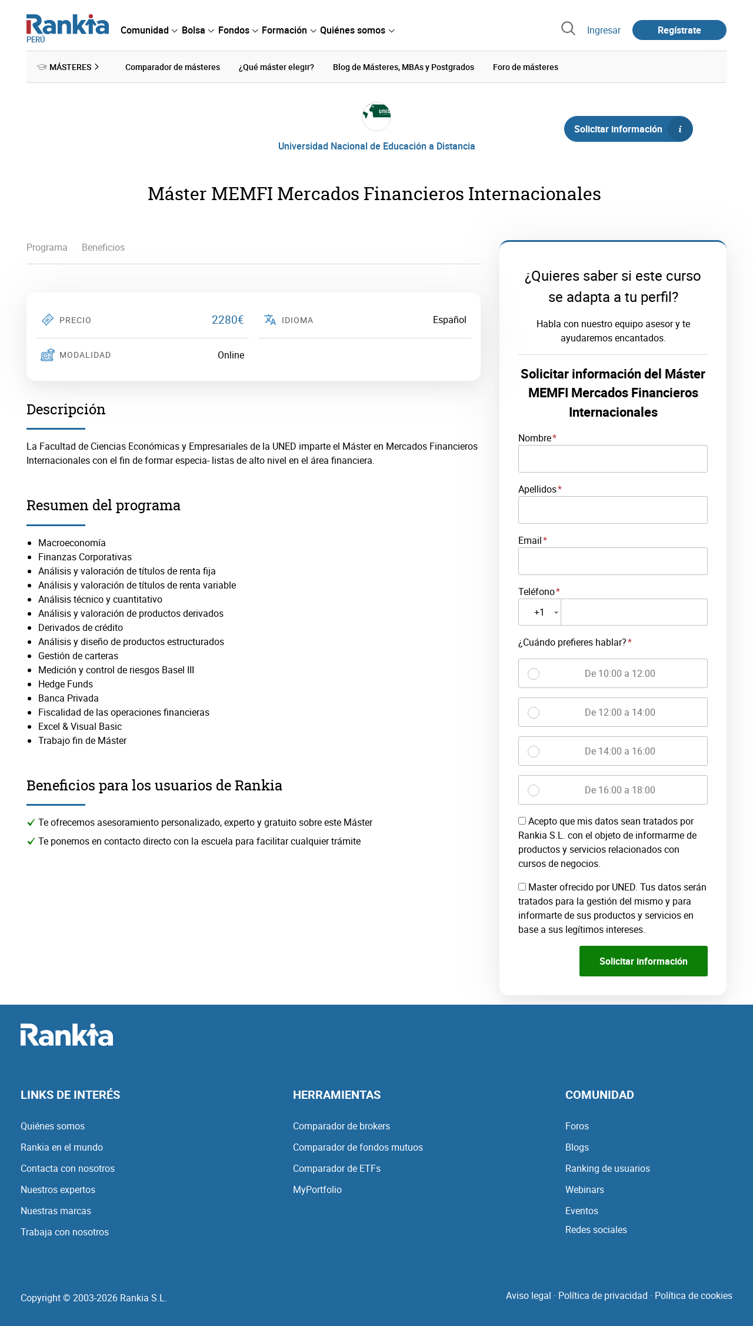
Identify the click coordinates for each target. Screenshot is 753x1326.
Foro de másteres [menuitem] (525, 66)
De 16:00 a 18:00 (620, 789)
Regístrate (679, 30)
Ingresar (604, 30)
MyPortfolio (317, 1189)
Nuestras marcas (56, 1210)
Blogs (577, 1147)
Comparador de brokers (341, 1125)
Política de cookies (693, 1295)
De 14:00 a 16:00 (620, 751)
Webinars (584, 1189)
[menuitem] (148, 30)
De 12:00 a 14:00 (620, 712)
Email (530, 540)
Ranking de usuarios (607, 1168)
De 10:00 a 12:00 (620, 673)
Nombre (534, 437)
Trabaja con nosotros (65, 1231)
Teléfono (536, 590)
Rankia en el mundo (62, 1147)
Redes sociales (596, 1229)
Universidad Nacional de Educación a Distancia (376, 145)
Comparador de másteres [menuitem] (172, 66)
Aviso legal (528, 1295)
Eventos (581, 1210)
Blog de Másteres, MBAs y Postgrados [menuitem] (403, 66)
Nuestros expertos (58, 1189)
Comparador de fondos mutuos (358, 1147)
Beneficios (103, 247)
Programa (47, 247)
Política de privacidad (603, 1295)
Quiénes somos (53, 1125)
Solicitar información (633, 129)
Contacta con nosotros (68, 1168)
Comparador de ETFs (337, 1168)
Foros (577, 1125)
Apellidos (537, 489)
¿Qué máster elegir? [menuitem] (276, 66)
